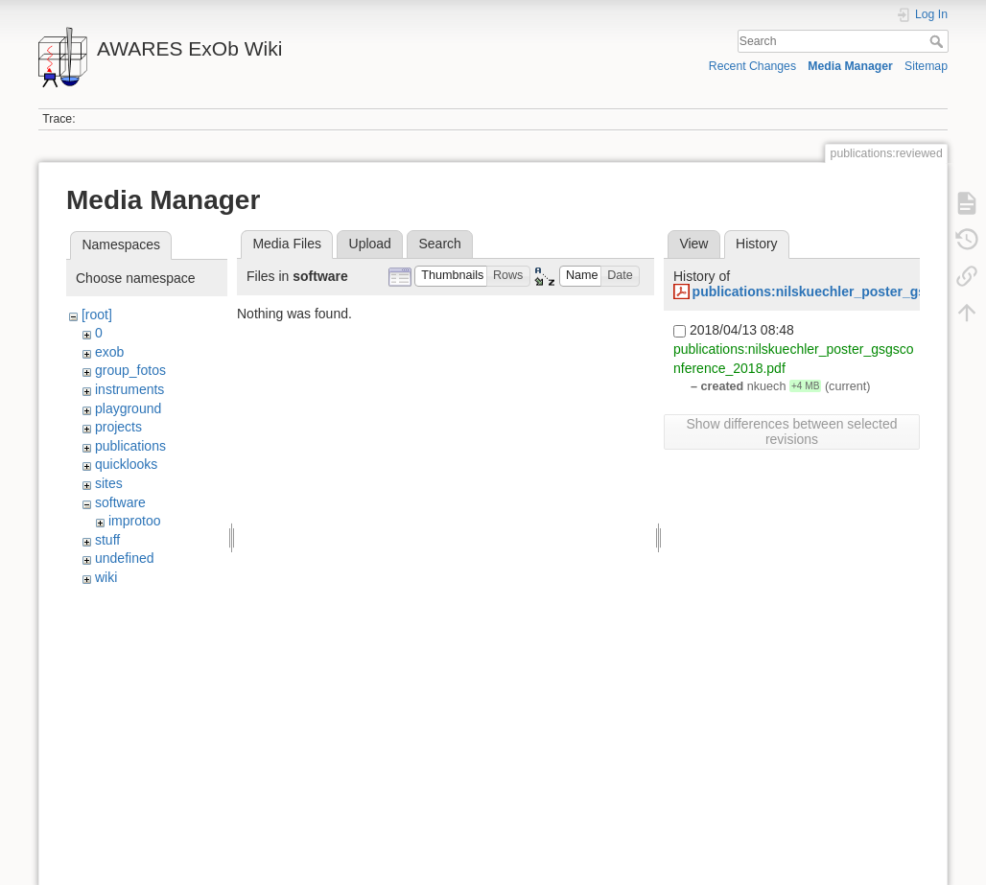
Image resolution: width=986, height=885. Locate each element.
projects (118, 426)
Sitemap (926, 66)
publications (130, 446)
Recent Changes (752, 66)
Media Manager (850, 66)
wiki (106, 577)
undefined (124, 558)
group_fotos (130, 370)
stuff (107, 539)
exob (109, 352)
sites (109, 483)
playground (128, 408)
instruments (129, 389)
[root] (97, 314)
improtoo (134, 520)
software (120, 502)
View (693, 243)
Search (938, 41)
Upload (370, 243)
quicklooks (126, 464)
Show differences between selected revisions (792, 431)
